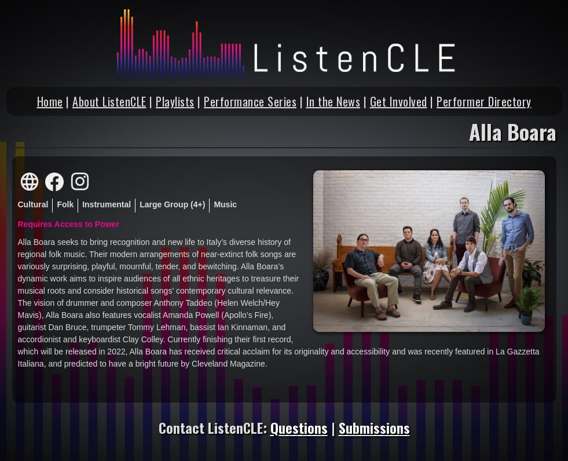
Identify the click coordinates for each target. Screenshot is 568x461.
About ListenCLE (109, 101)
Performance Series (250, 101)
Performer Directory (484, 101)
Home (50, 101)
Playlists (175, 101)
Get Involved (398, 101)
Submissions (374, 427)
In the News (333, 101)
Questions (299, 427)
